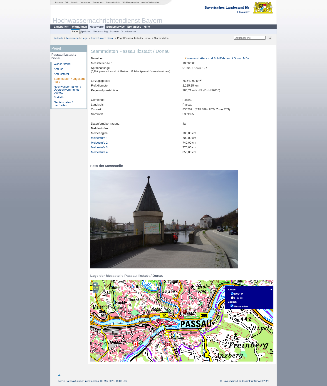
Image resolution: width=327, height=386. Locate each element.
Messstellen (241, 306)
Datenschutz (98, 2)
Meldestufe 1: (100, 138)
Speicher (86, 31)
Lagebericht (61, 26)
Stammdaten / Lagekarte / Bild (70, 80)
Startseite (59, 2)
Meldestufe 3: (100, 147)
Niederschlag (100, 31)
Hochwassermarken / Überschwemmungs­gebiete (67, 89)
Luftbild (238, 298)
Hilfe (147, 26)
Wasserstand (62, 64)
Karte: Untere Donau (102, 38)
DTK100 (238, 294)
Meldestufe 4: (100, 152)
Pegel (75, 31)
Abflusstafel (61, 74)
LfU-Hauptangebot (130, 2)
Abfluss (58, 69)
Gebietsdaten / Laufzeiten (63, 104)
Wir (67, 2)
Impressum (85, 2)
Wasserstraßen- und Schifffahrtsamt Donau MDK (218, 58)
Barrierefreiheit (113, 2)
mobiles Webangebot (150, 2)
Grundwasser (128, 31)
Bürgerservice (115, 26)
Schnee (114, 31)
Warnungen (79, 26)
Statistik (59, 97)
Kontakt (74, 2)
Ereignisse (134, 26)
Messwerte (97, 26)
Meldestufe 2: (100, 142)
